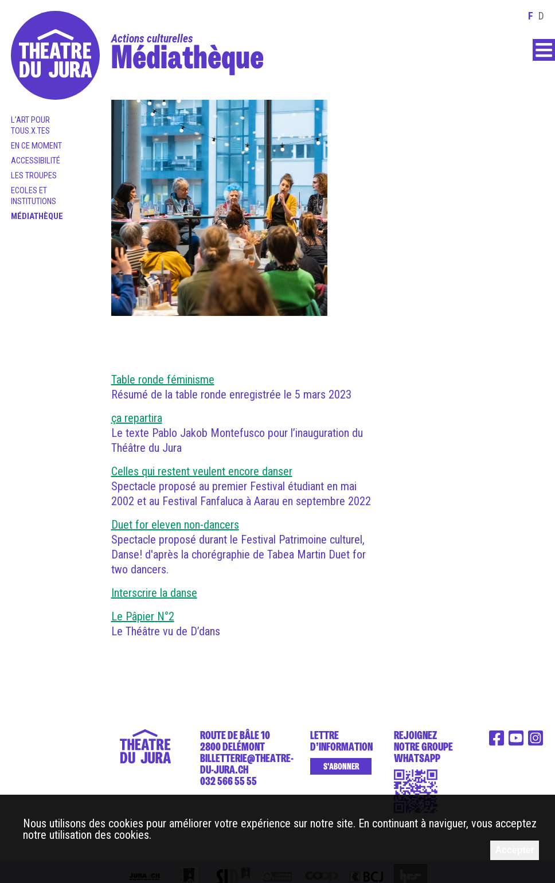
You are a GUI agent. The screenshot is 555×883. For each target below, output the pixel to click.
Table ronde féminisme (162, 379)
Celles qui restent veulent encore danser (201, 471)
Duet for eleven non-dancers (175, 525)
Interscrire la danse (154, 593)
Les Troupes (34, 176)
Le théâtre (471, 688)
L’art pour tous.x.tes (30, 125)
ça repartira (136, 418)
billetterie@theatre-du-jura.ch (247, 764)
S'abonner (341, 766)
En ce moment (36, 146)
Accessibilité (35, 161)
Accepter (514, 850)
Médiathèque (37, 216)
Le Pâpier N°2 (142, 616)
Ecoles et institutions (33, 196)
